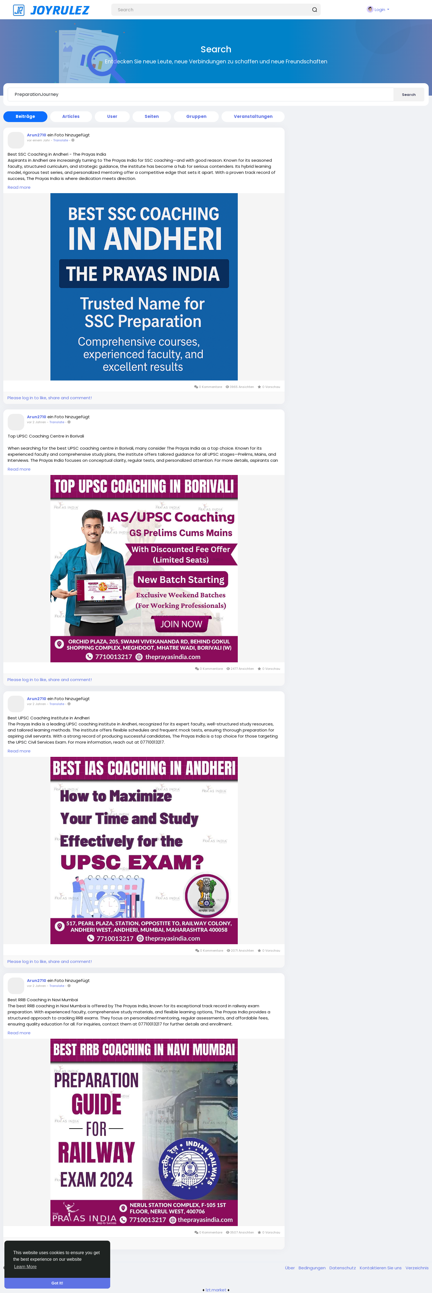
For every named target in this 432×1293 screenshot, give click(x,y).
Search (409, 94)
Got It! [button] (57, 1283)
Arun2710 (36, 135)
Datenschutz (343, 1268)
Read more (19, 187)
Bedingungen (313, 1268)
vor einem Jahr (38, 140)
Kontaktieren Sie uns (381, 1268)
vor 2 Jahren (36, 422)
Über (290, 1268)
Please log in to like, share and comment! (49, 398)
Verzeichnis (417, 1268)
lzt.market (216, 1290)
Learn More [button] (25, 1266)
